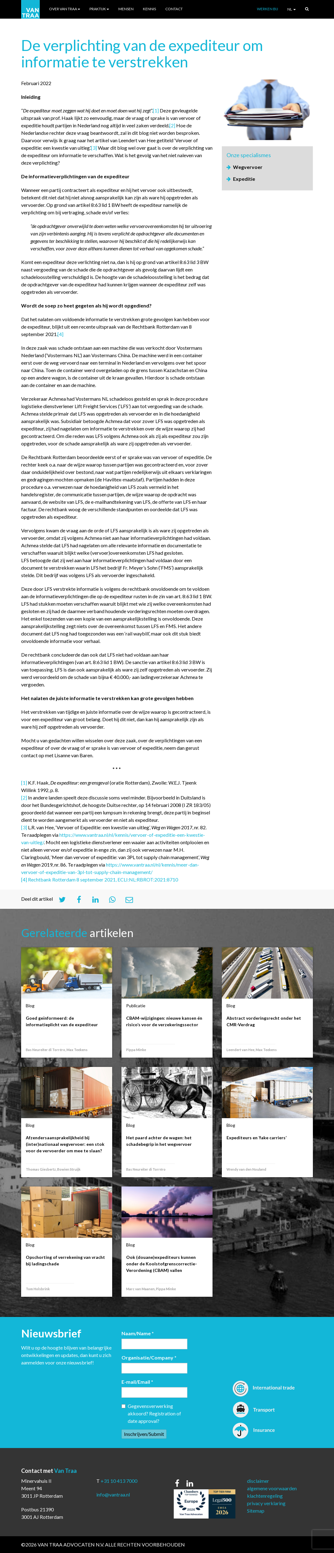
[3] (94, 148)
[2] (172, 125)
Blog (30, 1005)
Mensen (126, 9)
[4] (60, 334)
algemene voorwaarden (272, 1488)
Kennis (149, 9)
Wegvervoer (248, 167)
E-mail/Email (137, 1382)
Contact (174, 9)
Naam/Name (137, 1333)
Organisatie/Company (148, 1357)
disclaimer (258, 1481)
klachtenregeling (265, 1496)
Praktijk (99, 9)
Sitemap (255, 1511)
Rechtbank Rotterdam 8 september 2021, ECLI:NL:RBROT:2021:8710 (103, 879)
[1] (156, 110)
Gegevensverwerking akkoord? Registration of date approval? (151, 1413)
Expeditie (244, 179)
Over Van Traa (64, 9)
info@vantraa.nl (113, 1494)
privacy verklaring (266, 1503)
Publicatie (135, 1005)
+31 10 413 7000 (119, 1481)
